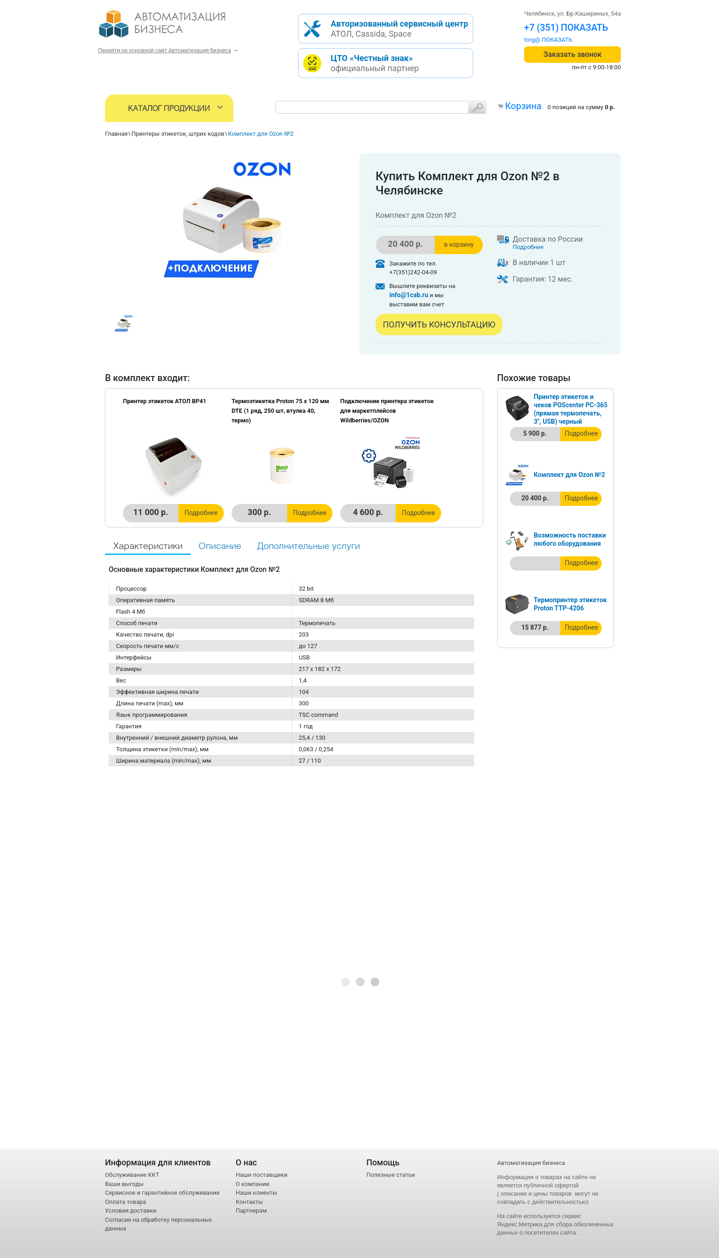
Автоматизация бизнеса (531, 1162)
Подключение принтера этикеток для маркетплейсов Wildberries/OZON (387, 411)
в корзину (459, 244)
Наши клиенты (256, 1192)
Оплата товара (125, 1201)
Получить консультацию (439, 324)
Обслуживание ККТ (132, 1174)
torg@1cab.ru (542, 39)
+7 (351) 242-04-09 (564, 27)
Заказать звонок (572, 54)
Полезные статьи (390, 1174)
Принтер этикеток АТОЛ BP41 (164, 401)
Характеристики (148, 546)
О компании (252, 1183)
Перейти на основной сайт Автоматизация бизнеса (164, 50)
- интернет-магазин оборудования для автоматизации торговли (172, 27)
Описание (220, 546)
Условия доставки (130, 1210)
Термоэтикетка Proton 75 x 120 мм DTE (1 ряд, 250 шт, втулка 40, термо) (280, 411)
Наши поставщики (262, 1174)
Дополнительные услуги (308, 546)
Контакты (249, 1201)
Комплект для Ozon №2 (569, 474)
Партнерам (251, 1210)
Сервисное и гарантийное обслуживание (162, 1192)
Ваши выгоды (124, 1183)
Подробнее (528, 247)
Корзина (523, 105)
